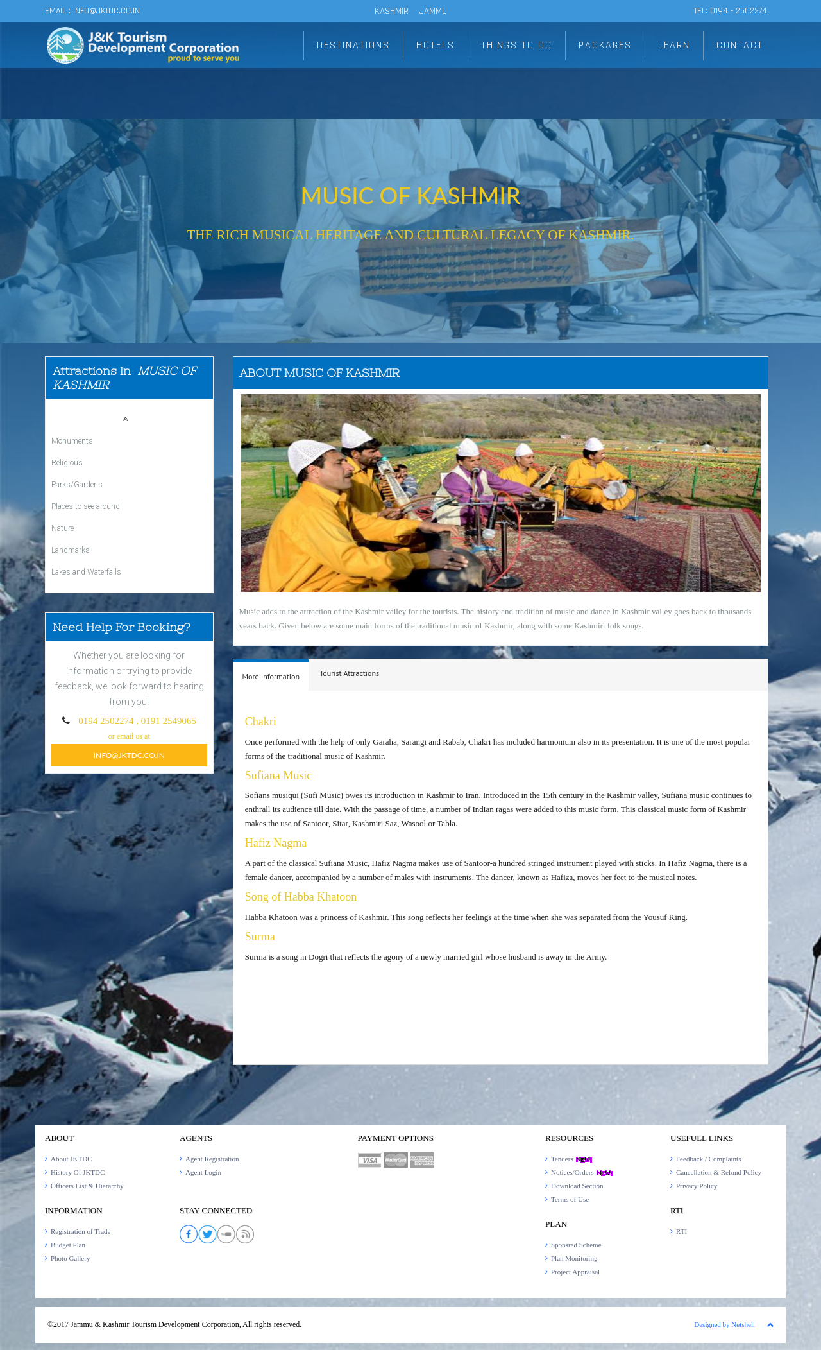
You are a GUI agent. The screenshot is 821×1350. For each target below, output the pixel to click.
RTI (681, 1231)
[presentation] (271, 676)
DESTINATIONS (353, 45)
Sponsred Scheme (576, 1245)
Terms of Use (570, 1199)
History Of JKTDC (78, 1172)
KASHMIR (392, 11)
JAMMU (433, 11)
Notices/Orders (582, 1172)
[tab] (271, 675)
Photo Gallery (70, 1258)
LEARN (674, 45)
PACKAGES (605, 45)
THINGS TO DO (516, 45)
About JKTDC (71, 1159)
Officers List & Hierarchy (87, 1186)
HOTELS (435, 45)
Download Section (577, 1186)
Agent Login (203, 1172)
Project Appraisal (575, 1272)
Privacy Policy (696, 1186)
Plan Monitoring (574, 1258)
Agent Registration (212, 1159)
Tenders (572, 1159)
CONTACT (739, 45)
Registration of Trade (81, 1231)
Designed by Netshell (724, 1324)
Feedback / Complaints (708, 1159)
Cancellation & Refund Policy (718, 1172)
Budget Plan (68, 1245)
